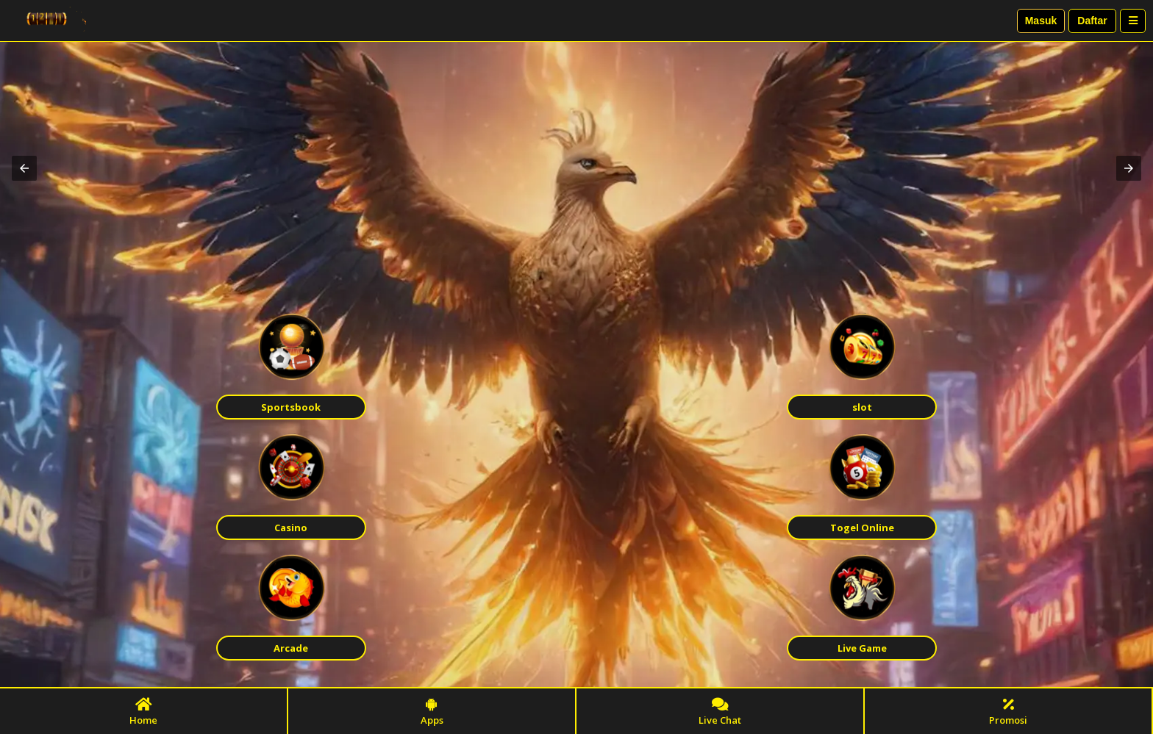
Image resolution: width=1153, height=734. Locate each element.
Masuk (1041, 20)
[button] (24, 168)
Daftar (1092, 20)
